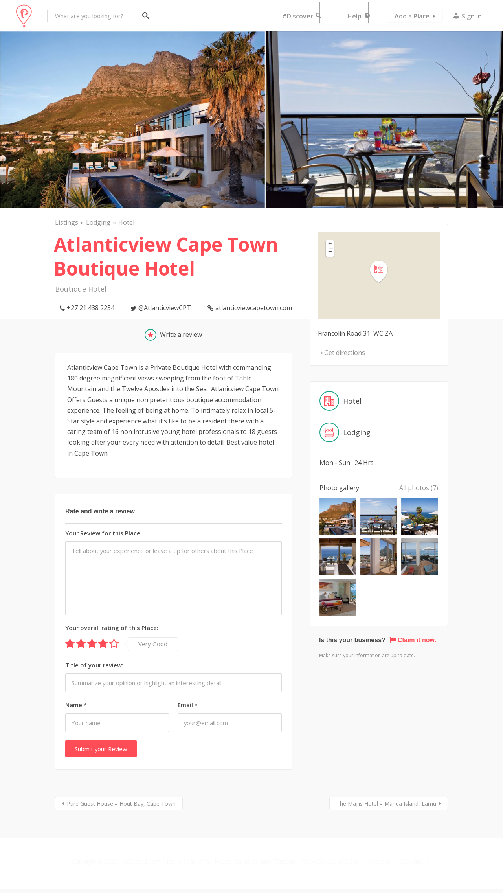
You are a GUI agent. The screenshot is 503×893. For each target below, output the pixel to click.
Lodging (98, 222)
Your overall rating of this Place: (111, 628)
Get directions (344, 352)
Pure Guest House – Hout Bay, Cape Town (121, 803)
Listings (66, 222)
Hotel (126, 222)
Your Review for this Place (102, 533)
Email (188, 705)
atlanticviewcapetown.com (253, 307)
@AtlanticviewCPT (164, 307)
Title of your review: (94, 665)
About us (379, 861)
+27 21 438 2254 (90, 307)
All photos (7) (418, 487)
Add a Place (412, 16)
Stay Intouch (415, 861)
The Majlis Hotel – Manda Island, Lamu (386, 803)
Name (76, 705)
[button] (383, 271)
